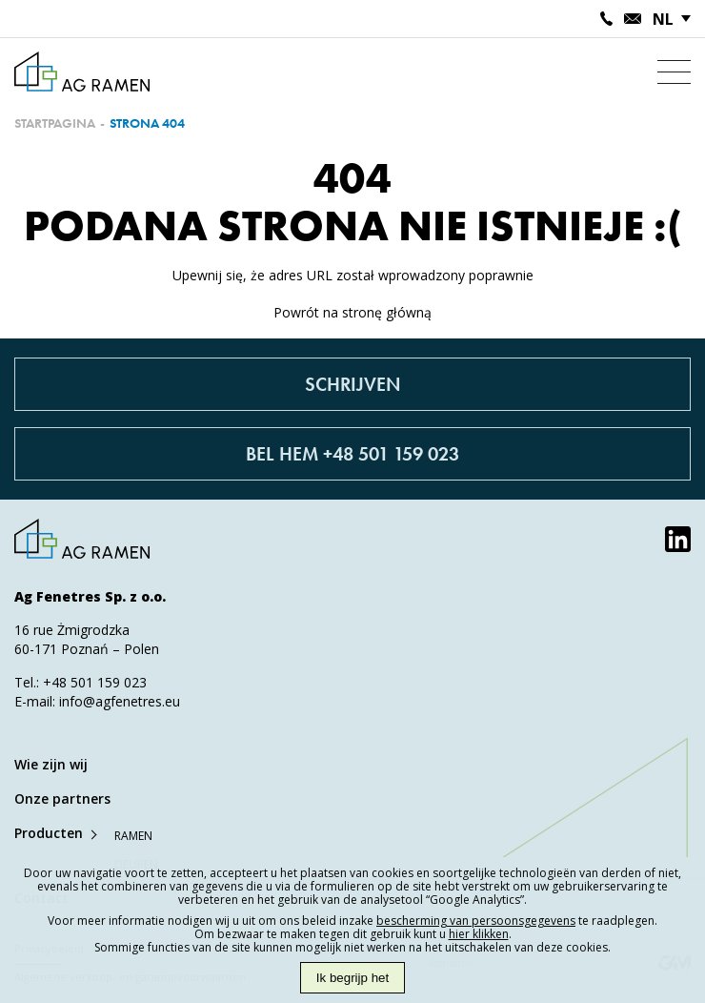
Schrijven (353, 384)
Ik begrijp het (352, 978)
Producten (48, 833)
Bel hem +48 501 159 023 (352, 453)
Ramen (133, 836)
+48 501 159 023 (95, 682)
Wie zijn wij (51, 764)
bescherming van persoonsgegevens (475, 920)
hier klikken (479, 934)
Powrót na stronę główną (352, 312)
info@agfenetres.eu (119, 701)
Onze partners (62, 798)
